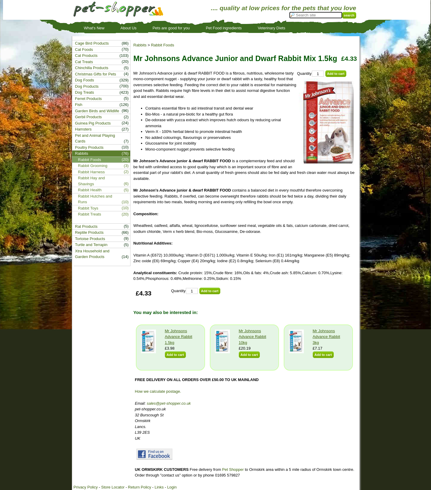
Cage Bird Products (92, 43)
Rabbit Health (90, 190)
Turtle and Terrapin (91, 244)
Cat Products (86, 55)
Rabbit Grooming (92, 165)
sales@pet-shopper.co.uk (169, 403)
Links (158, 487)
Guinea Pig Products (93, 123)
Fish (79, 104)
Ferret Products (88, 98)
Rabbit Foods (162, 45)
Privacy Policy (86, 487)
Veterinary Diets (271, 28)
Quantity (304, 73)
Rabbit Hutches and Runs (95, 199)
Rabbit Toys (88, 208)
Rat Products (86, 226)
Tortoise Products (90, 238)
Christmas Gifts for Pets (95, 74)
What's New (94, 28)
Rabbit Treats (89, 214)
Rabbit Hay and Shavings (91, 181)
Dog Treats (84, 92)
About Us (128, 28)
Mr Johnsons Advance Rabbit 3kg (326, 337)
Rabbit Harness (91, 172)
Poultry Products (89, 147)
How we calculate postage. (158, 391)
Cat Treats (84, 62)
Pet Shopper (233, 469)
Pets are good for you (171, 28)
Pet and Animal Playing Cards (95, 138)
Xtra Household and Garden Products (92, 254)
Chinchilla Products (91, 68)
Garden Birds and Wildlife (97, 111)
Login (172, 487)
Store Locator (113, 487)
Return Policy (139, 487)
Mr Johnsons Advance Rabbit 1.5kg (178, 337)
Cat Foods (84, 49)
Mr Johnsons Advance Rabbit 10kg (252, 337)
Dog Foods (84, 80)
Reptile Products (89, 232)
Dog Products (87, 86)
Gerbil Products (88, 117)
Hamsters (83, 129)
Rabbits (140, 45)
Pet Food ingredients (224, 28)
